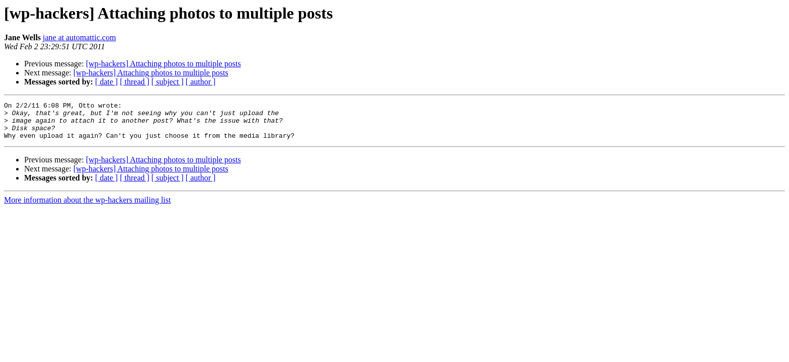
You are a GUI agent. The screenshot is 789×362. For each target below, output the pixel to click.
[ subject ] (167, 81)
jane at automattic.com (79, 37)
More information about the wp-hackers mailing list (87, 207)
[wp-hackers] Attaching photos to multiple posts (163, 63)
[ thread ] (134, 81)
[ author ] (201, 81)
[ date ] (106, 81)
